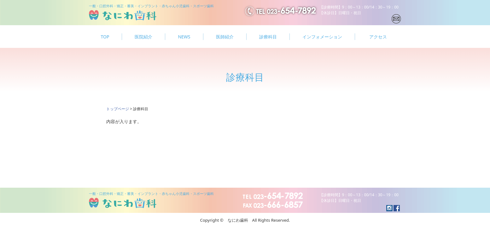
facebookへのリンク (389, 208)
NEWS (184, 37)
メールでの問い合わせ (396, 19)
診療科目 (268, 37)
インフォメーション (322, 37)
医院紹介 (143, 37)
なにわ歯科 (122, 15)
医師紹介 (225, 37)
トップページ (117, 108)
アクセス (378, 37)
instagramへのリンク (397, 208)
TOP (105, 37)
